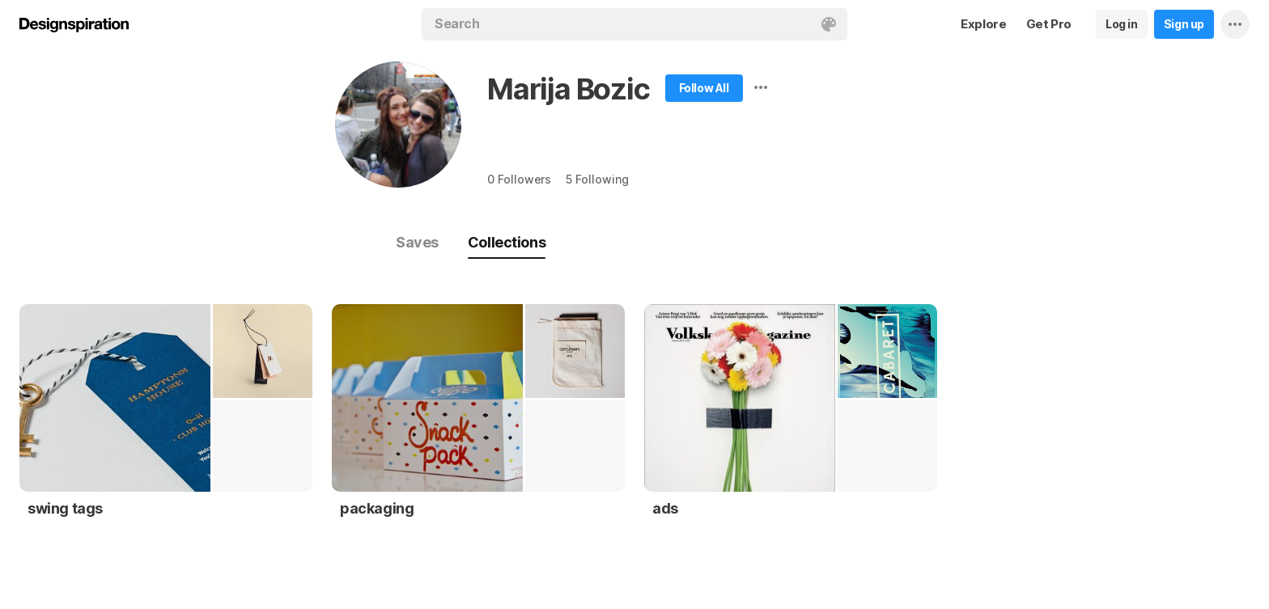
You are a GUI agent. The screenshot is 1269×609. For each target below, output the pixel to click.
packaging (377, 508)
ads (665, 508)
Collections (506, 242)
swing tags (65, 508)
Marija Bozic (568, 89)
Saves (417, 242)
